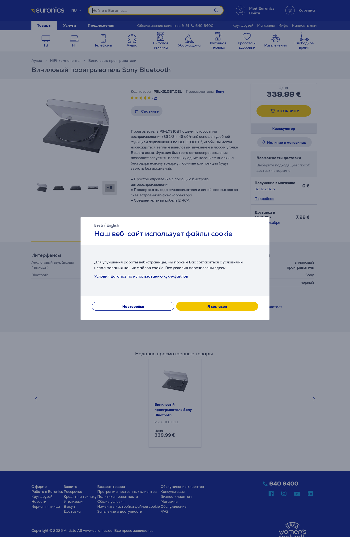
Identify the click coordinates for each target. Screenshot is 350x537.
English (113, 225)
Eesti (98, 225)
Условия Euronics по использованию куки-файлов (141, 276)
